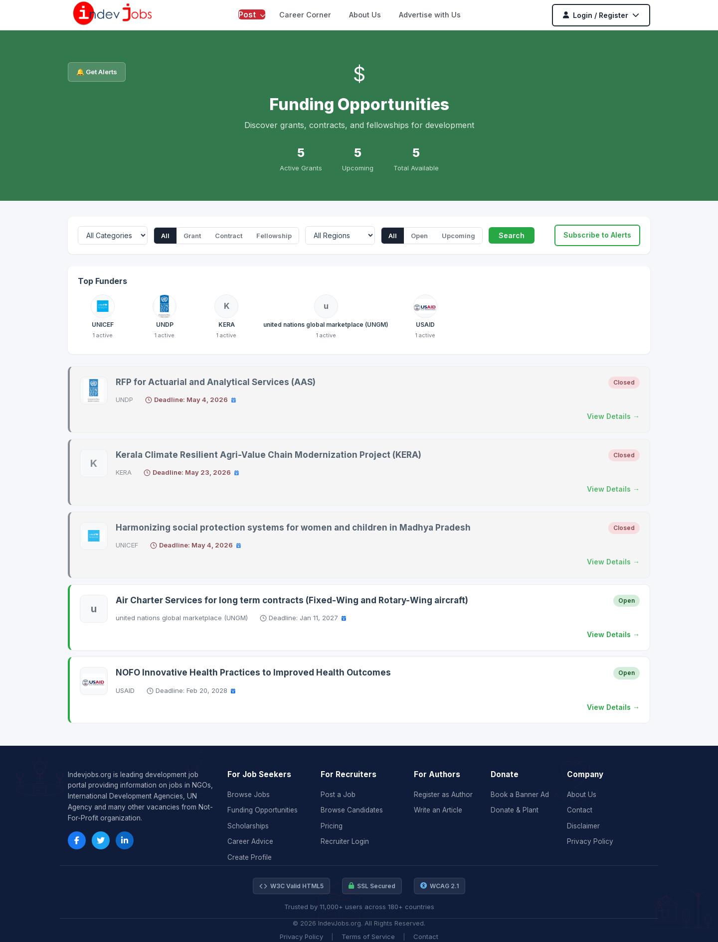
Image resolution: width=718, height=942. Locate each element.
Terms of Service (368, 937)
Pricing (332, 826)
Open (419, 236)
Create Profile (249, 857)
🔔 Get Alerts (96, 72)
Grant (192, 236)
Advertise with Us (430, 14)
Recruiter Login (345, 841)
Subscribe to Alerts (597, 235)
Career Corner (305, 14)
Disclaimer (583, 826)
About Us (365, 14)
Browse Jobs (248, 795)
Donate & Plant (514, 810)
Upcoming (458, 236)
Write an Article (438, 810)
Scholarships (248, 826)
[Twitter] (101, 840)
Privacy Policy (590, 841)
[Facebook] (77, 840)
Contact (579, 810)
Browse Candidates (352, 810)
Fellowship (274, 236)
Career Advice (250, 841)
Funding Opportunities (262, 810)
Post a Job (338, 795)
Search (512, 235)
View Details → (613, 416)
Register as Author (443, 795)
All (165, 236)
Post (251, 14)
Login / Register (601, 15)
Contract (228, 236)
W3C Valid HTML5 (291, 886)
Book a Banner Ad (520, 795)
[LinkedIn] (125, 840)
